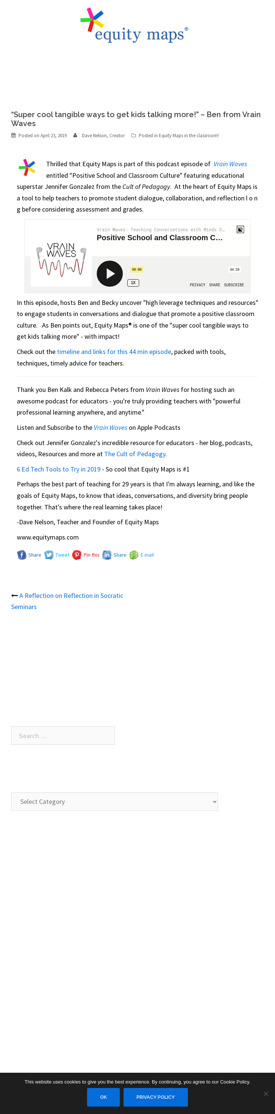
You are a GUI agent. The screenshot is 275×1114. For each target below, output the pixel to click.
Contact (22, 921)
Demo (19, 861)
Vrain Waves (110, 427)
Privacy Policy (156, 1097)
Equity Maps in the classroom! (189, 135)
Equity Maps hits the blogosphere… (61, 675)
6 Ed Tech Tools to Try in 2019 (58, 469)
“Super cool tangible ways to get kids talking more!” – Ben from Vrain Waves (117, 645)
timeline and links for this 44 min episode (114, 351)
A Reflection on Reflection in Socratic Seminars (76, 660)
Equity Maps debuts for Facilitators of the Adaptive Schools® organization (114, 690)
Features (23, 891)
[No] (265, 1093)
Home (19, 846)
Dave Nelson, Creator (103, 135)
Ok (103, 1097)
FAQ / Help (25, 937)
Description (27, 876)
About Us (24, 906)
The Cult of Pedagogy (134, 454)
